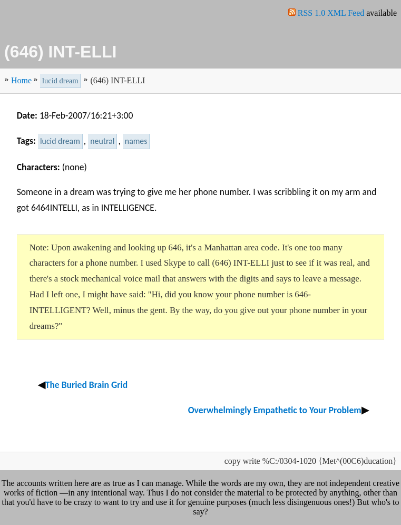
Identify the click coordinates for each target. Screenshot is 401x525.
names (136, 141)
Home (21, 80)
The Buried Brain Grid (86, 385)
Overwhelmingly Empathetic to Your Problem (274, 410)
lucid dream (60, 80)
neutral (102, 141)
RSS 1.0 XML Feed (332, 12)
